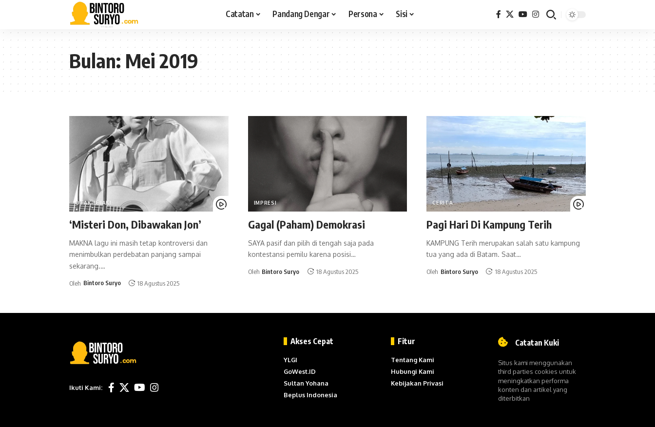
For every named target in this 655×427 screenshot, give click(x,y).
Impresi (265, 203)
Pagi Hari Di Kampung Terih (489, 224)
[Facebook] (498, 14)
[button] (551, 14)
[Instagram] (535, 14)
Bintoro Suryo (102, 283)
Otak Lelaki (93, 203)
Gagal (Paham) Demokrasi (306, 224)
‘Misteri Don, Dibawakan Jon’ (135, 224)
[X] (509, 14)
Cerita (442, 203)
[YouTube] (523, 14)
